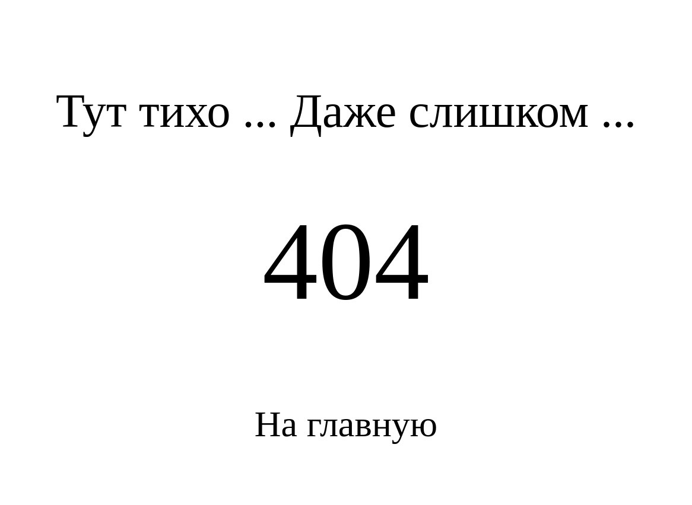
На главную (346, 424)
